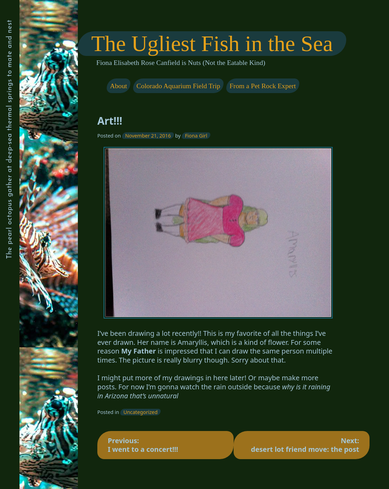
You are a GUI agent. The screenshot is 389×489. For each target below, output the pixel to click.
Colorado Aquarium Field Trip (178, 86)
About (118, 86)
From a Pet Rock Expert (262, 86)
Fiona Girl (196, 135)
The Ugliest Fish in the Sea (212, 43)
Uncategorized (140, 412)
